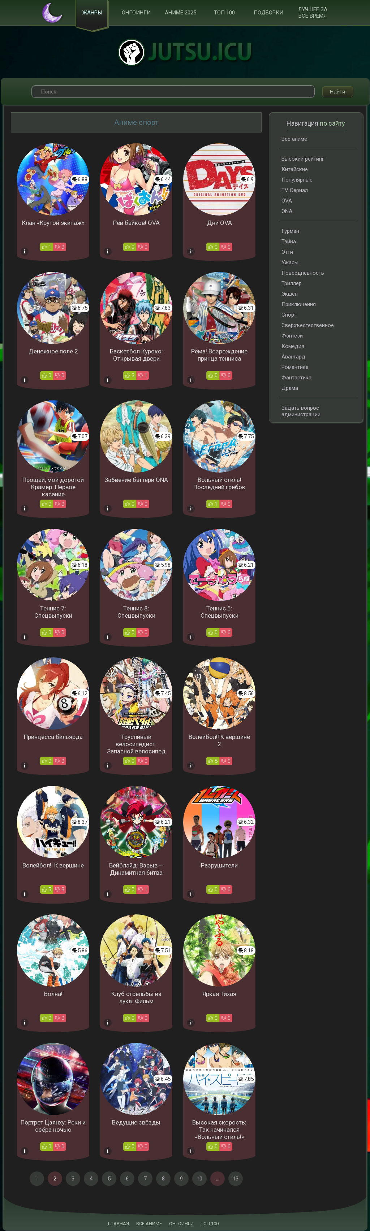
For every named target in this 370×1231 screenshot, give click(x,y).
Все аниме (294, 139)
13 (235, 1179)
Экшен (289, 294)
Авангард (293, 357)
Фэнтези (292, 336)
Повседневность (302, 273)
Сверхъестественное (307, 325)
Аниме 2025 (180, 13)
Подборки (268, 13)
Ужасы (289, 263)
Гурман (290, 231)
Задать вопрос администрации (300, 411)
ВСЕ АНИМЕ (149, 1224)
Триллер (291, 283)
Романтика (295, 367)
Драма (289, 388)
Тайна (288, 242)
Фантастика (296, 378)
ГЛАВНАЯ (118, 1224)
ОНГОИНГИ (181, 1224)
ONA (286, 211)
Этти (287, 252)
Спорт (288, 315)
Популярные (297, 180)
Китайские (294, 169)
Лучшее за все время (312, 12)
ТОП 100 (224, 13)
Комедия (292, 346)
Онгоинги (136, 13)
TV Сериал (294, 190)
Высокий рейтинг (302, 159)
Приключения (298, 304)
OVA (286, 201)
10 (199, 1179)
